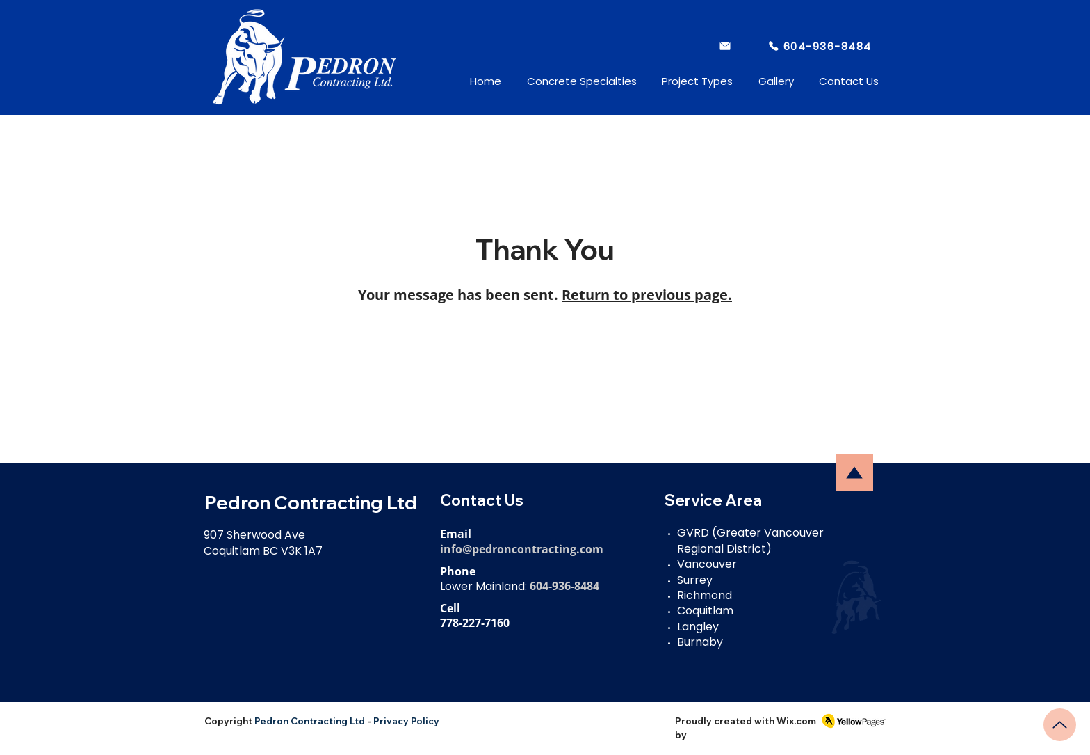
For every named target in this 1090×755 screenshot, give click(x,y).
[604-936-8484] (819, 46)
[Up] (1059, 724)
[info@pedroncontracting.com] (725, 46)
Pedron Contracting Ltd (309, 720)
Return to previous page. (647, 294)
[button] (570, 81)
